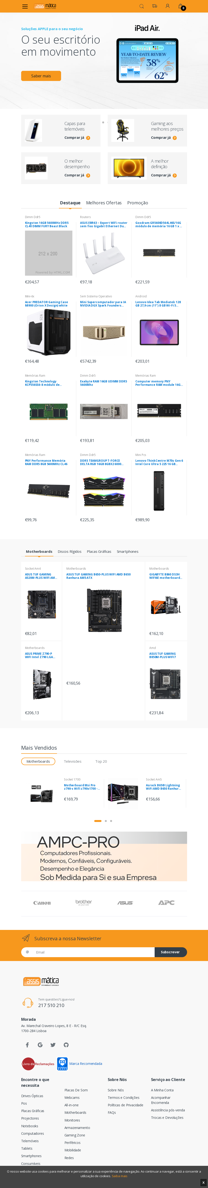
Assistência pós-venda (168, 1110)
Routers (85, 217)
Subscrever (170, 952)
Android (140, 296)
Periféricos (72, 1142)
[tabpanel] (104, 52)
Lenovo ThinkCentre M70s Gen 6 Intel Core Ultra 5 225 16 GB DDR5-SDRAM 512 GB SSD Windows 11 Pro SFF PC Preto (159, 462)
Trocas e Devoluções (167, 1117)
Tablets (26, 1148)
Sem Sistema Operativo (96, 296)
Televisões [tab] (73, 761)
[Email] (93, 952)
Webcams (72, 1097)
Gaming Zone (74, 1135)
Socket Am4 (33, 569)
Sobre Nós (116, 1090)
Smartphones (31, 1156)
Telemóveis (30, 1141)
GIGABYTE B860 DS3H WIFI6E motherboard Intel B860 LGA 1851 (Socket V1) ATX (164, 576)
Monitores (72, 1120)
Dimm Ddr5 (33, 217)
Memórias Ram (35, 376)
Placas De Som (76, 1090)
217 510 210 (51, 1005)
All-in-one (71, 1105)
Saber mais (43, 77)
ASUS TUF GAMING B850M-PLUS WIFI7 (162, 655)
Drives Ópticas (32, 1096)
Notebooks (29, 1126)
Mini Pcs (140, 455)
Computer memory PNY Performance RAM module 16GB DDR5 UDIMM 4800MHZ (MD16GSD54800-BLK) (158, 383)
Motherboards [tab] (38, 761)
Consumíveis (30, 1163)
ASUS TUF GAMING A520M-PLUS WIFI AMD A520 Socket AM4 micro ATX (41, 576)
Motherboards (35, 648)
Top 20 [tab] (101, 761)
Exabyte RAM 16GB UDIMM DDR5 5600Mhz (103, 383)
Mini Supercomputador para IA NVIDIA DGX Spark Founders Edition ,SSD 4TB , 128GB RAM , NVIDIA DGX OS (103, 303)
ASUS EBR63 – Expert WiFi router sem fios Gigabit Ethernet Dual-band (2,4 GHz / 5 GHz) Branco (104, 224)
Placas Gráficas (32, 1110)
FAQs (112, 1112)
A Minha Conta (162, 1090)
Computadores (32, 1133)
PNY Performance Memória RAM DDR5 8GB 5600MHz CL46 (46, 462)
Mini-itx (29, 296)
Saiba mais (120, 1176)
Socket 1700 (72, 779)
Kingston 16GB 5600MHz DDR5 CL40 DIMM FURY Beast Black (47, 224)
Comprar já (77, 137)
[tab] (70, 203)
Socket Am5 (154, 779)
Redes (69, 1157)
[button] (141, 5)
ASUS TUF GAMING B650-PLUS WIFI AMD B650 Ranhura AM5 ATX (98, 576)
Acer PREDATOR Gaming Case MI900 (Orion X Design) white (46, 303)
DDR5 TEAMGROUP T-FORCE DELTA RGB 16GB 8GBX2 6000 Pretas (100, 462)
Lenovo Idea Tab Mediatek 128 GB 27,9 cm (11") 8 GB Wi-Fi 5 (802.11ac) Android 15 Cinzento (158, 303)
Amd (152, 648)
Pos (24, 1103)
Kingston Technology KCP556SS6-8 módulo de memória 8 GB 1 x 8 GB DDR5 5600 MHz (45, 383)
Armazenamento (77, 1127)
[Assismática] (45, 6)
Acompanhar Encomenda (161, 1100)
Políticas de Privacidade (126, 1105)
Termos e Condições (123, 1097)
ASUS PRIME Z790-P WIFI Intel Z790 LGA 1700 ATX (39, 655)
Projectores (30, 1118)
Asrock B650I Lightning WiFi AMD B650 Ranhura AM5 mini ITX (163, 787)
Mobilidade (72, 1150)
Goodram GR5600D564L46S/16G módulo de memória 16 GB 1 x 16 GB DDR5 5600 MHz (159, 224)
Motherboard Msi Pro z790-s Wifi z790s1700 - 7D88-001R (81, 787)
